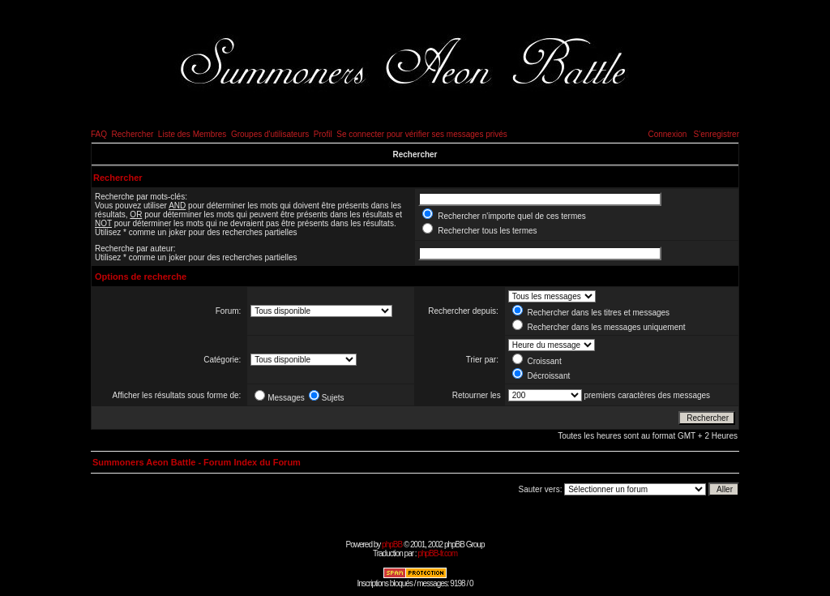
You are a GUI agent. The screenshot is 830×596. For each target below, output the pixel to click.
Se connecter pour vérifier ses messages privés (421, 134)
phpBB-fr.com (437, 553)
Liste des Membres (192, 134)
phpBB (392, 544)
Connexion (667, 134)
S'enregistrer (716, 134)
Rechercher (133, 134)
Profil (323, 134)
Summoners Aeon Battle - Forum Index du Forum (196, 462)
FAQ (99, 134)
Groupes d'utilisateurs (270, 134)
